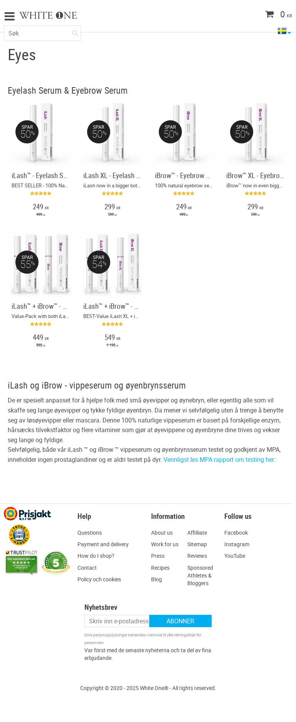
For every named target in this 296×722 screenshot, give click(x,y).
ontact (89, 567)
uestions (91, 532)
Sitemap (197, 544)
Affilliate (197, 532)
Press (158, 555)
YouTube (234, 555)
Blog (156, 579)
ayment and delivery (105, 544)
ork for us (167, 544)
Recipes (160, 567)
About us (162, 532)
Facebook (236, 532)
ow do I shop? (97, 555)
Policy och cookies (99, 579)
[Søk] (75, 31)
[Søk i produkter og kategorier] (42, 33)
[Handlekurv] (263, 15)
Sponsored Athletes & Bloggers (200, 575)
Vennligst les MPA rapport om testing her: (219, 459)
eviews (199, 555)
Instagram (236, 544)
